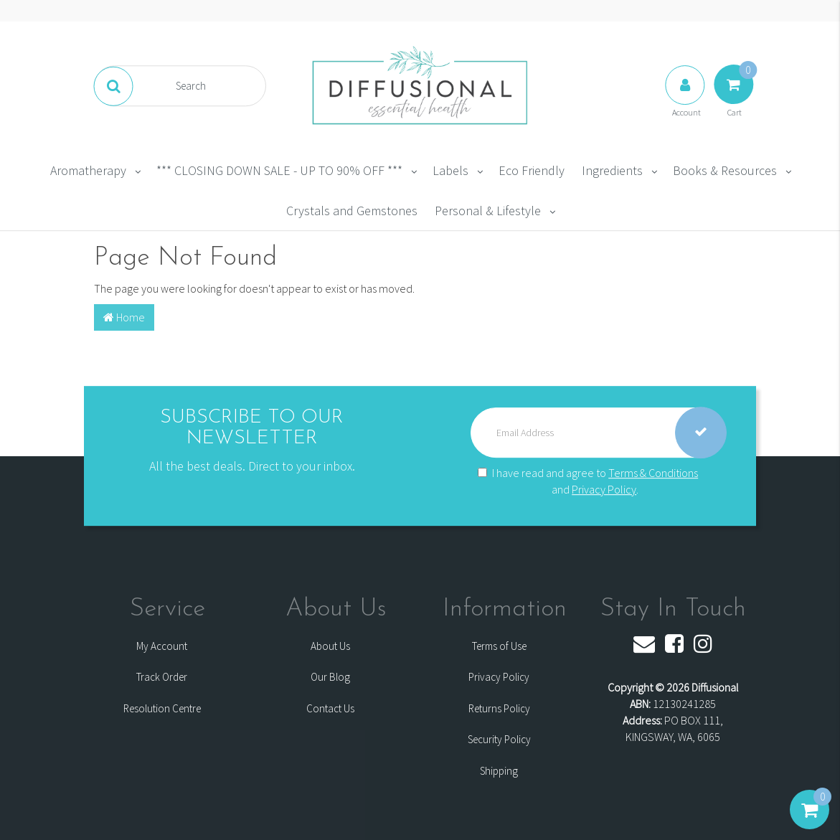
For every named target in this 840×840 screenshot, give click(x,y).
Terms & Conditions (653, 473)
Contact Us (330, 708)
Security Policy (499, 739)
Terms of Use (499, 646)
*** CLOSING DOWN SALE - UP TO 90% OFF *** (279, 170)
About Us (330, 646)
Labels (450, 170)
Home (124, 317)
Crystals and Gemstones (351, 210)
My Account (161, 646)
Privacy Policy (604, 489)
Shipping (499, 771)
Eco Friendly (532, 170)
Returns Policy (499, 708)
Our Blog (330, 677)
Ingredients (612, 170)
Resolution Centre (162, 708)
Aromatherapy (88, 170)
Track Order (161, 677)
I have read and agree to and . (588, 481)
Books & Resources (725, 170)
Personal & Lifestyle (488, 210)
